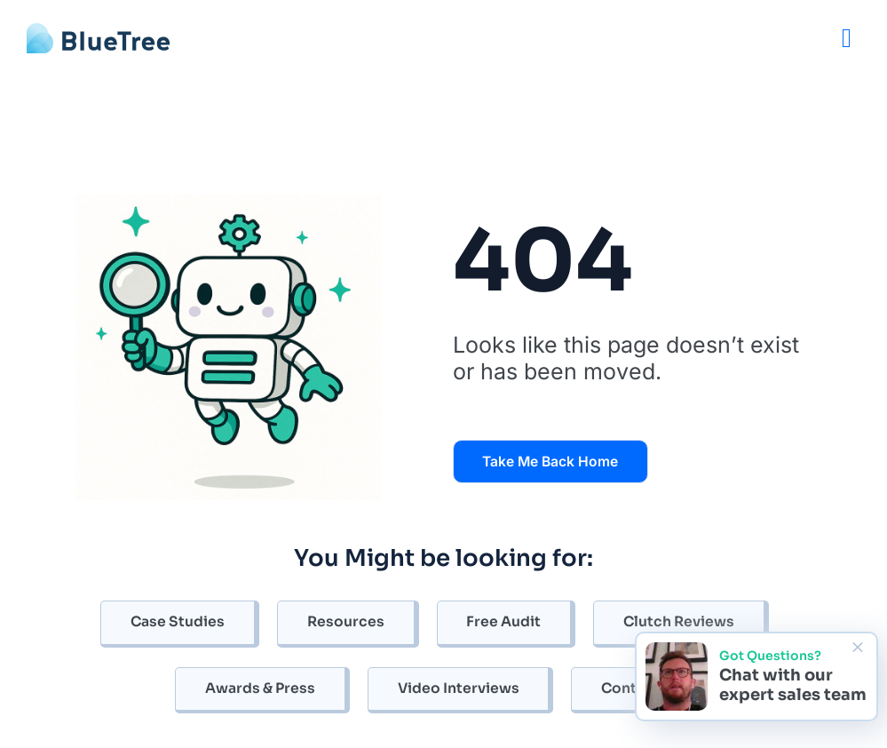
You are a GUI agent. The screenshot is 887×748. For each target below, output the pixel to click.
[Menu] (846, 38)
